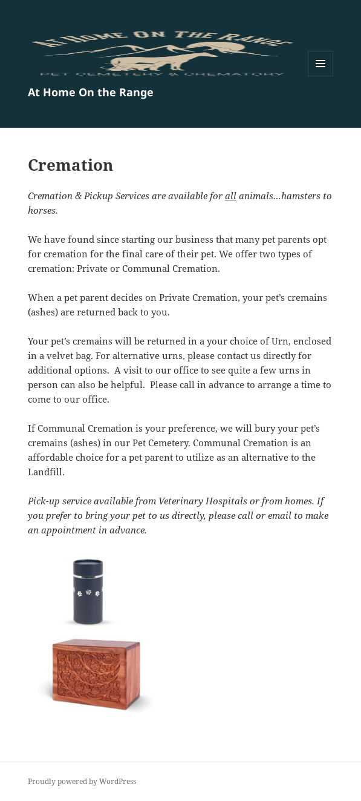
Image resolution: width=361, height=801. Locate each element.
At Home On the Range (91, 92)
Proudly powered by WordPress (82, 781)
